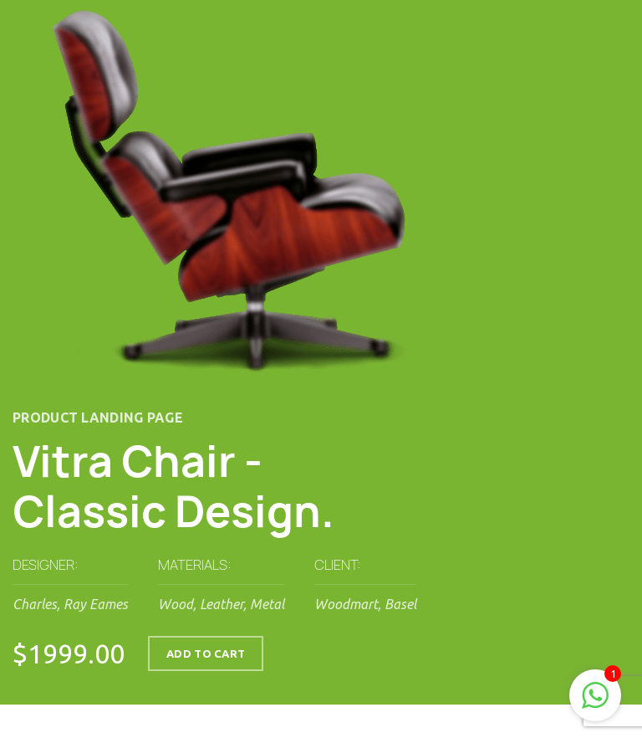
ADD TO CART (205, 653)
